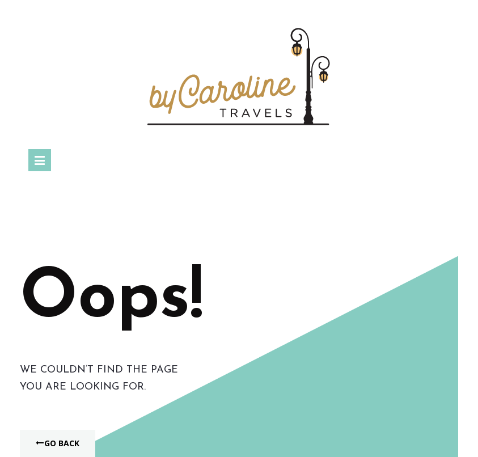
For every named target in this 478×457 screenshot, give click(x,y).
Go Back (57, 443)
